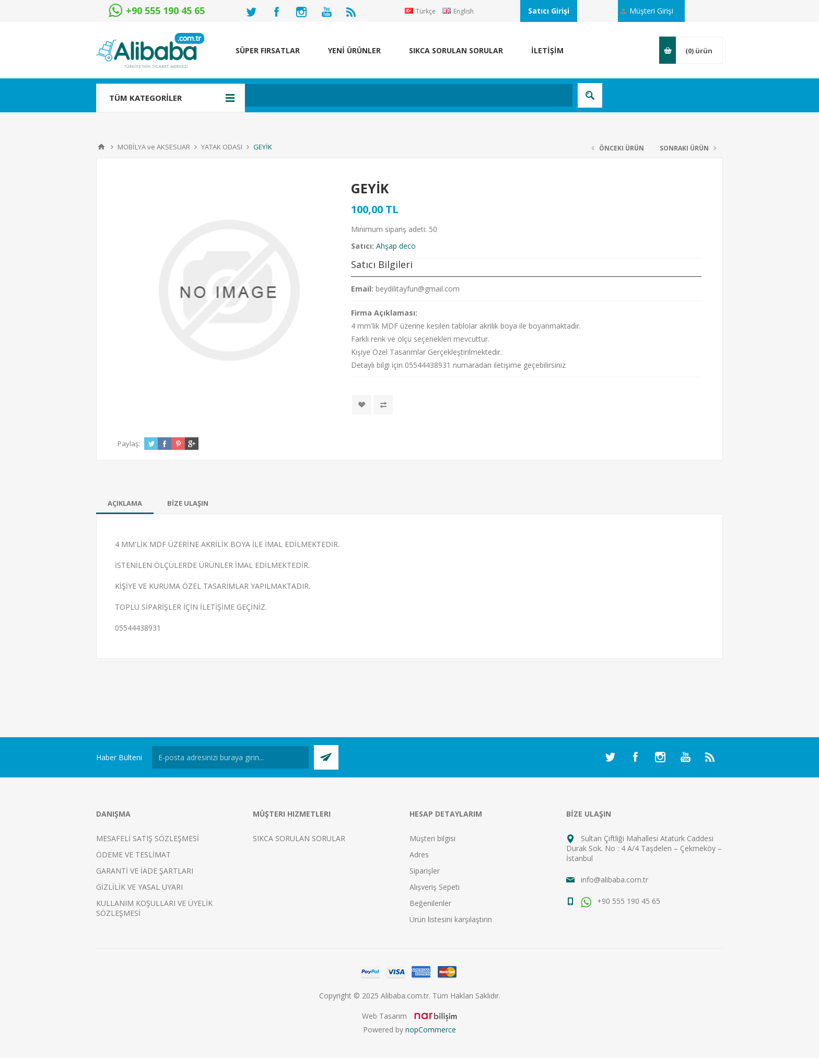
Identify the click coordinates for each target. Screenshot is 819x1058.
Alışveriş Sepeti (435, 887)
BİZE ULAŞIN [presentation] (187, 503)
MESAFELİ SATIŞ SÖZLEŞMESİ (147, 838)
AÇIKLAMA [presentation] (125, 503)
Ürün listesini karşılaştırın (451, 919)
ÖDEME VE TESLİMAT (133, 854)
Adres (419, 854)
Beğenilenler (430, 903)
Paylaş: (129, 443)
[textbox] (354, 95)
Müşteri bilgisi (432, 838)
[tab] (125, 503)
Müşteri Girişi (651, 11)
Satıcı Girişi (548, 11)
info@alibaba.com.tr (614, 880)
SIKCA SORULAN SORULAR (299, 838)
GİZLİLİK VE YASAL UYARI (139, 887)
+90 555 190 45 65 (620, 901)
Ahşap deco (396, 246)
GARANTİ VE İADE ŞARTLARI (144, 871)
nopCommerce (430, 1029)
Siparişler (425, 871)
